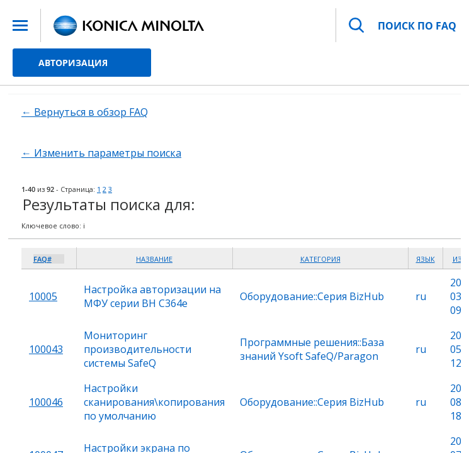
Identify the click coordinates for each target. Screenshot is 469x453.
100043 (46, 349)
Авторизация (73, 63)
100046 (46, 402)
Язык (425, 259)
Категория (320, 259)
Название (154, 259)
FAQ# (42, 259)
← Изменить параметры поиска (101, 153)
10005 (43, 296)
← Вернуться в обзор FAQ (84, 112)
